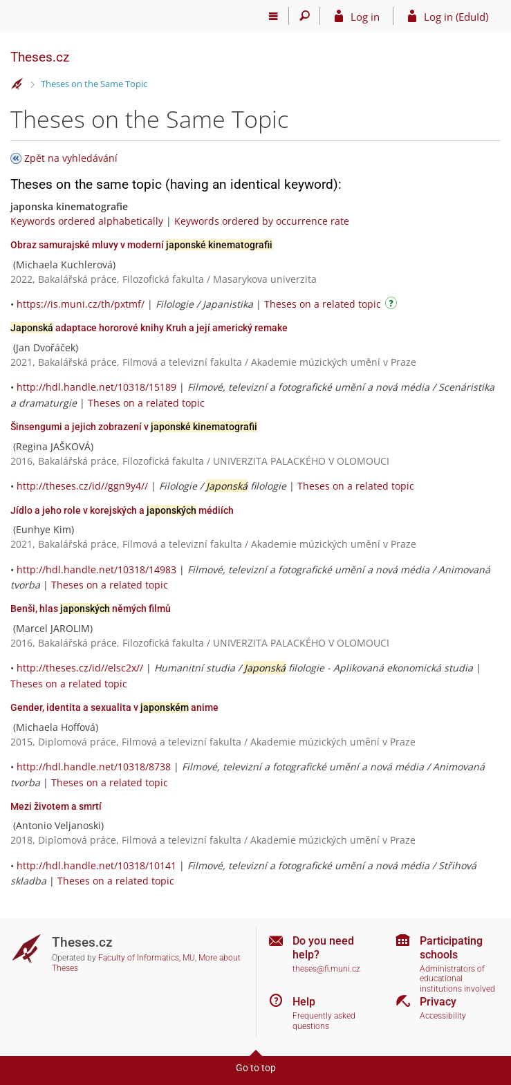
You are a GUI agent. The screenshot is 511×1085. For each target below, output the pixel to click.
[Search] (304, 16)
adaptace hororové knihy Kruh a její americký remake (149, 327)
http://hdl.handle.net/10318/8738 (94, 766)
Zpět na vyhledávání (71, 158)
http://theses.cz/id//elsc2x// (80, 667)
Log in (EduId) (456, 17)
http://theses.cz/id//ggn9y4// (82, 485)
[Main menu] (273, 16)
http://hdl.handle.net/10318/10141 (96, 865)
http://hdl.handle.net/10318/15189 (96, 386)
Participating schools (451, 947)
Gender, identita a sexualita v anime (114, 707)
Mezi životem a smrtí (56, 806)
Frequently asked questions (323, 1021)
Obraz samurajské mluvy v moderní (141, 244)
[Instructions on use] (392, 305)
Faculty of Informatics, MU (146, 958)
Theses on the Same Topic (94, 83)
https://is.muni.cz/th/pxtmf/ (81, 303)
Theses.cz (39, 57)
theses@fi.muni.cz (326, 969)
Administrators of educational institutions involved (457, 979)
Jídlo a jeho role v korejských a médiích (122, 510)
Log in (365, 17)
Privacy (438, 1001)
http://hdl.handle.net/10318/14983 (96, 569)
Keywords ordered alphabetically (86, 221)
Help (303, 1001)
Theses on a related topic (322, 303)
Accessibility (443, 1016)
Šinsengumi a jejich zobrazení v (133, 426)
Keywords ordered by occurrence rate (261, 221)
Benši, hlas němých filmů (90, 608)
